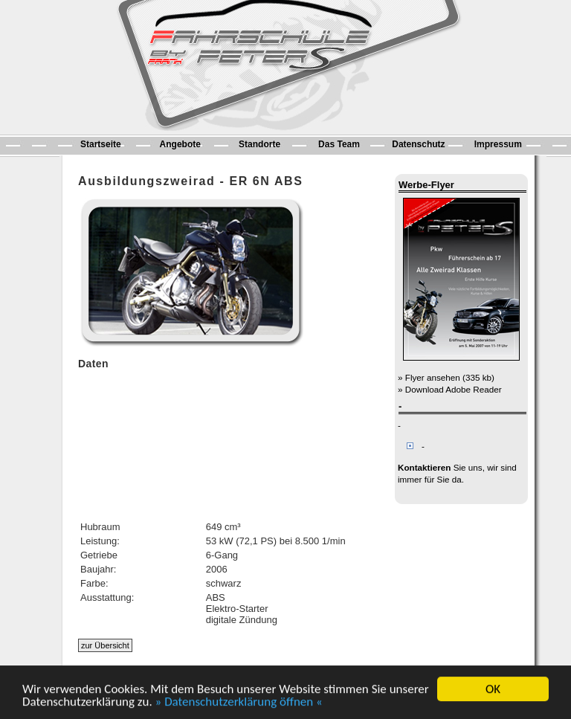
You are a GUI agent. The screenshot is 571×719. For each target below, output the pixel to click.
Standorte (259, 144)
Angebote (180, 144)
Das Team (339, 144)
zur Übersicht (105, 645)
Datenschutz (418, 144)
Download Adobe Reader (453, 389)
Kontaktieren (424, 467)
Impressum (498, 144)
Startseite (100, 144)
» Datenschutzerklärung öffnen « (239, 702)
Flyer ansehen (432, 377)
